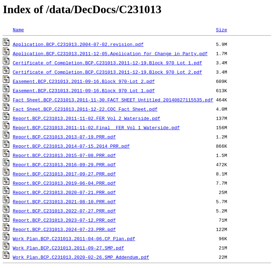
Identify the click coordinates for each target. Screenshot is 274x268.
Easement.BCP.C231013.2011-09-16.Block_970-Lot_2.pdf (84, 81)
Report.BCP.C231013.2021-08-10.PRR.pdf (64, 201)
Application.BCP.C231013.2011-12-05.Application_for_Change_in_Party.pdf (110, 53)
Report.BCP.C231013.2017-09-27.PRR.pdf (64, 173)
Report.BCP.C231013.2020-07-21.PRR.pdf (64, 192)
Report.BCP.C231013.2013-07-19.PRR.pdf (64, 136)
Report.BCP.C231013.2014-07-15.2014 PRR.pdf (71, 146)
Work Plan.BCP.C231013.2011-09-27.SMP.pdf (68, 248)
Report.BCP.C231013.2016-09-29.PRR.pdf (64, 164)
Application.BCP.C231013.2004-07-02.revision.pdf (78, 44)
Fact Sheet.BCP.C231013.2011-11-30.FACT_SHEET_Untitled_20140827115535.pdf (113, 99)
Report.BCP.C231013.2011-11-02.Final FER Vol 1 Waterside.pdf (96, 127)
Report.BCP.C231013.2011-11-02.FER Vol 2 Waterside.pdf (86, 118)
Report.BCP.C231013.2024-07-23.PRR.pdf (64, 229)
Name (18, 29)
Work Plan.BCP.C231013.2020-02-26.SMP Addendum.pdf (81, 257)
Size (221, 29)
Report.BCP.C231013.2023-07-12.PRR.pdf (64, 220)
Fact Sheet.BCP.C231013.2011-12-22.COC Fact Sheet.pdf (85, 109)
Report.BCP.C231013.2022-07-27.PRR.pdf (64, 210)
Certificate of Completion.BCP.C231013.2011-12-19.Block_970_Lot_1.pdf (107, 62)
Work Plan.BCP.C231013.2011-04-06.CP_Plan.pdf (74, 238)
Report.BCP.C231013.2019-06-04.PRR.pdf (64, 183)
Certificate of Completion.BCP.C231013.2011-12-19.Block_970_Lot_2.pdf (107, 72)
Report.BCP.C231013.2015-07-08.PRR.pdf (64, 155)
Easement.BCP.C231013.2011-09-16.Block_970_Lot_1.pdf (84, 90)
